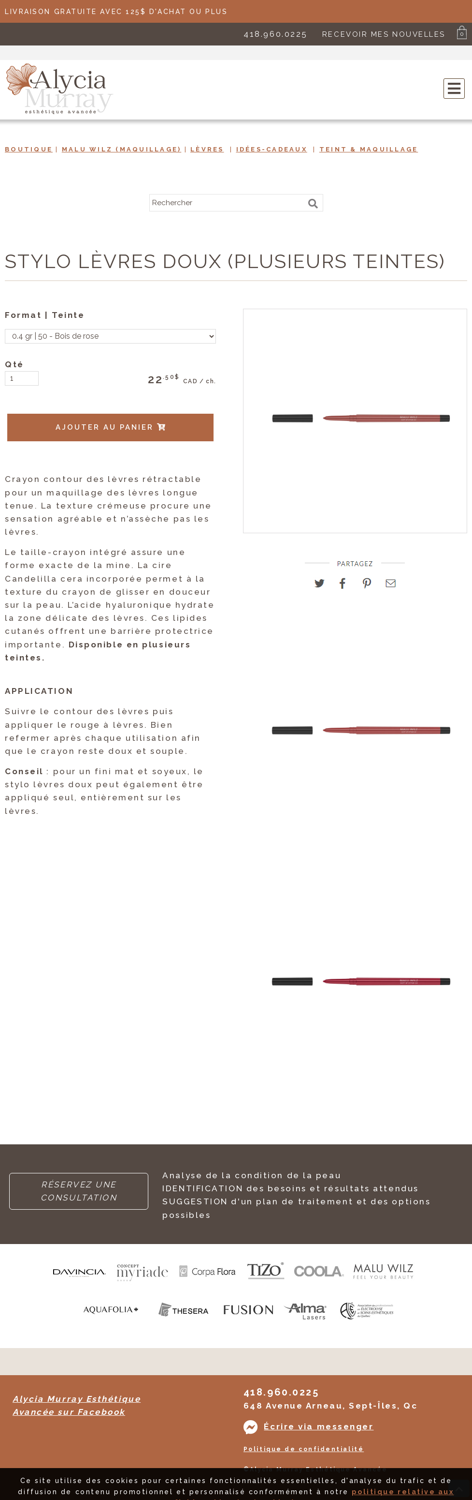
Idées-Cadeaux (271, 149)
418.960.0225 (275, 34)
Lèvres (207, 149)
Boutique (29, 149)
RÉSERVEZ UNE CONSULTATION (79, 1191)
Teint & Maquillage (368, 149)
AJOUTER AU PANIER (111, 427)
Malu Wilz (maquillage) (122, 149)
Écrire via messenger (318, 1426)
